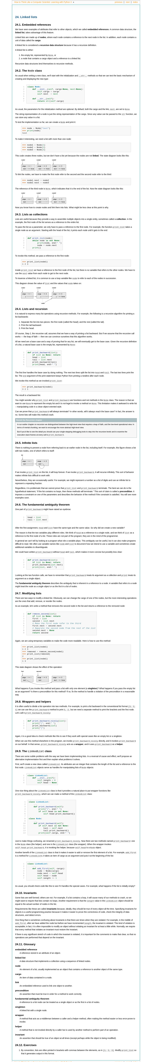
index (135, 2)
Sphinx (131, 1060)
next (128, 2)
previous (118, 2)
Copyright (61, 1060)
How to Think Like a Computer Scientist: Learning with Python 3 (43, 2)
